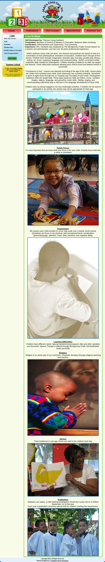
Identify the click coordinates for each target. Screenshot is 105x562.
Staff (5, 41)
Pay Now (12, 58)
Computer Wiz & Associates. (59, 560)
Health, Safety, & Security (13, 50)
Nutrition (7, 44)
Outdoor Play (8, 47)
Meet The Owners (10, 38)
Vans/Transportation (11, 53)
